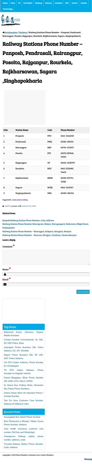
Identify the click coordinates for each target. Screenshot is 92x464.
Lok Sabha (28, 3)
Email (6, 282)
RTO (67, 3)
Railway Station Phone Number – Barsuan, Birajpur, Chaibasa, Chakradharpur (39, 235)
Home (5, 3)
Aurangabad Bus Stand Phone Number (22, 420)
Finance (48, 3)
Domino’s (58, 3)
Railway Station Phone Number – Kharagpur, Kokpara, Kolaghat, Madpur (36, 231)
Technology (8, 9)
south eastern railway (20, 200)
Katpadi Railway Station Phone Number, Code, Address (28, 220)
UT (19, 3)
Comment (8, 246)
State (13, 3)
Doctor (74, 3)
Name (6, 272)
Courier (83, 3)
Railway (38, 3)
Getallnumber (10, 32)
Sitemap (88, 462)
